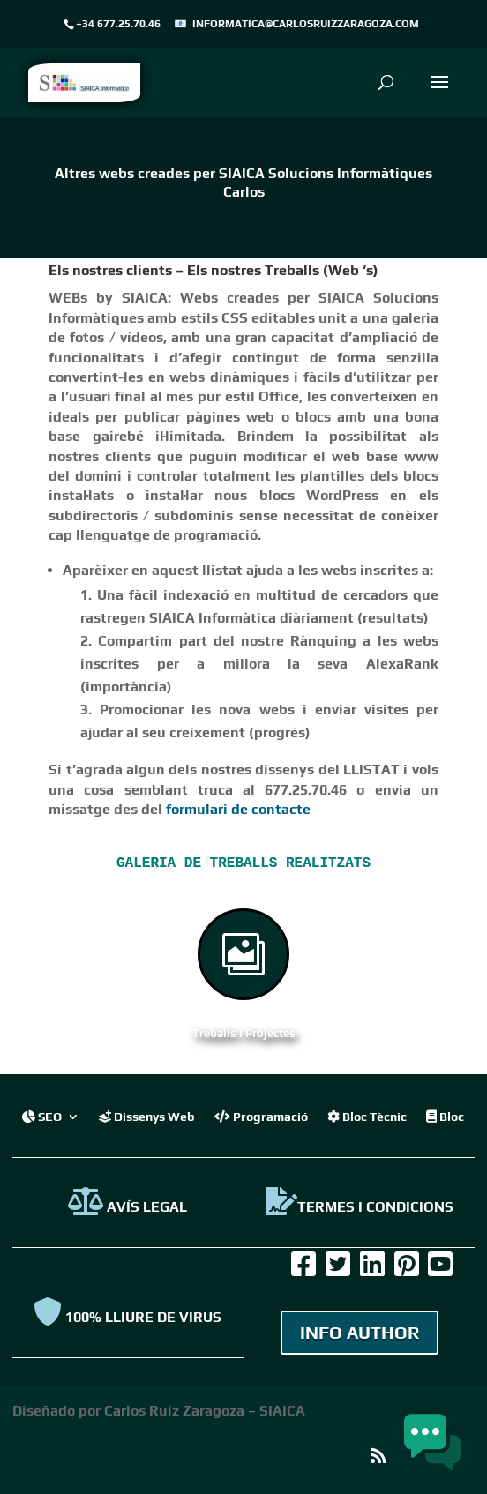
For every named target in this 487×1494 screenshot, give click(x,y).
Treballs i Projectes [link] (244, 1033)
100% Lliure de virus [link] (127, 1317)
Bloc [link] (445, 1116)
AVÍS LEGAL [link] (127, 1207)
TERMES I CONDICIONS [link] (359, 1207)
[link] (84, 81)
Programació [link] (261, 1116)
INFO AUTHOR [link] (359, 1332)
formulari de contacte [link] (238, 809)
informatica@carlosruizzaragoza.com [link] (305, 24)
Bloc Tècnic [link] (367, 1116)
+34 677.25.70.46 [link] (118, 24)
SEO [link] (42, 1116)
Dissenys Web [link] (147, 1116)
